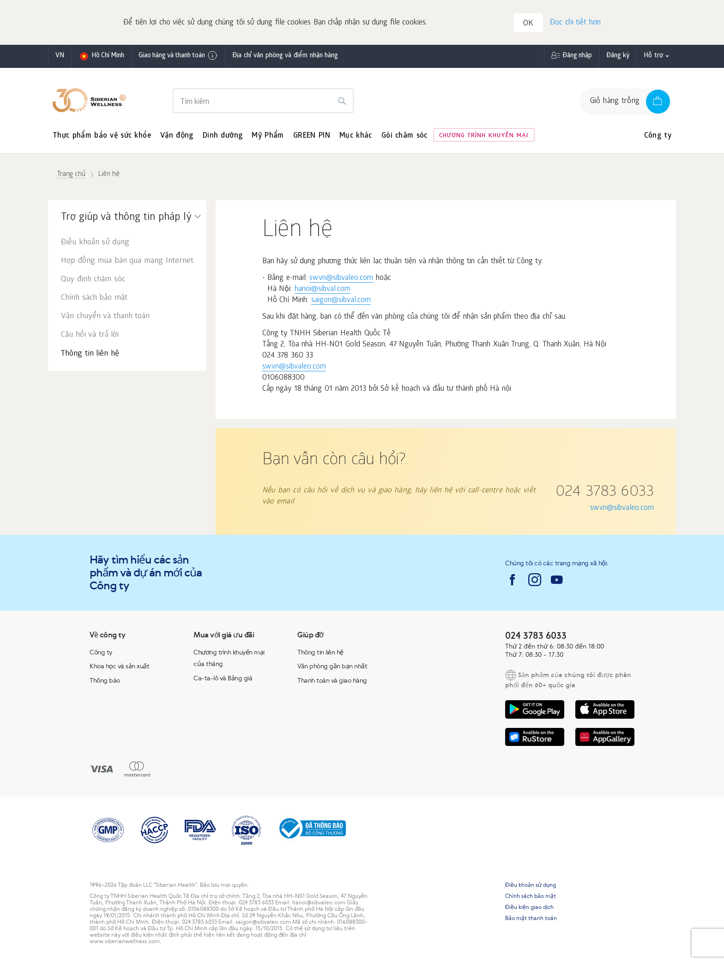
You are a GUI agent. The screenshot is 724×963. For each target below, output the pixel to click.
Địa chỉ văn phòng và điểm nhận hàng (285, 56)
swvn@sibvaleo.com (341, 278)
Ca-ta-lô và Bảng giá (222, 678)
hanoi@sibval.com (322, 289)
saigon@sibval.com (341, 300)
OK (528, 24)
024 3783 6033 (604, 492)
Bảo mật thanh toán (531, 918)
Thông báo (105, 680)
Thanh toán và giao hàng (332, 680)
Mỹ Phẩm (268, 136)
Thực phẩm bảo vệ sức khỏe (102, 136)
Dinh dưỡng (223, 136)
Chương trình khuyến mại (483, 136)
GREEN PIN (311, 136)
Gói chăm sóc (404, 136)
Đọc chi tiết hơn (575, 22)
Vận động (176, 136)
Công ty (657, 136)
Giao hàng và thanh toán (178, 55)
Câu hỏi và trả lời (90, 335)
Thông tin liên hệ (90, 354)
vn (59, 56)
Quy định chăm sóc (93, 280)
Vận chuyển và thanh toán (105, 316)
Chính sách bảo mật (94, 298)
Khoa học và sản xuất (119, 666)
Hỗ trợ (653, 56)
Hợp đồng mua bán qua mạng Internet (127, 261)
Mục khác (355, 136)
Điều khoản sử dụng (95, 243)
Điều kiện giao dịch (529, 907)
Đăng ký (618, 56)
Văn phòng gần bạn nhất (332, 666)
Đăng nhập (577, 56)
